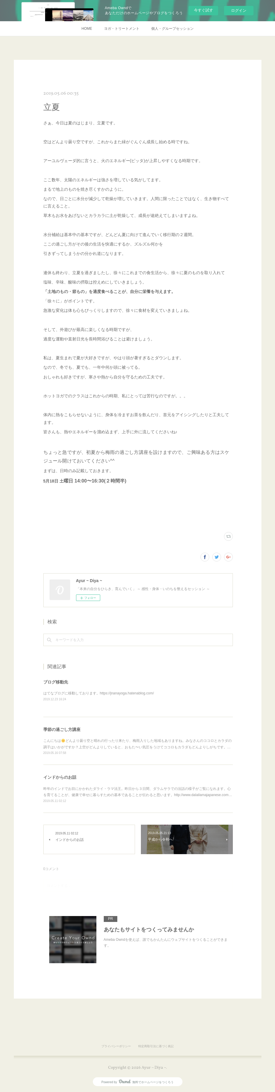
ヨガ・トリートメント (121, 29)
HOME (87, 29)
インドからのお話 (59, 777)
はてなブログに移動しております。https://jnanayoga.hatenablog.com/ (98, 693)
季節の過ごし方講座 (61, 729)
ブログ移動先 (55, 682)
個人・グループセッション (172, 29)
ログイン (238, 10)
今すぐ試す (203, 10)
